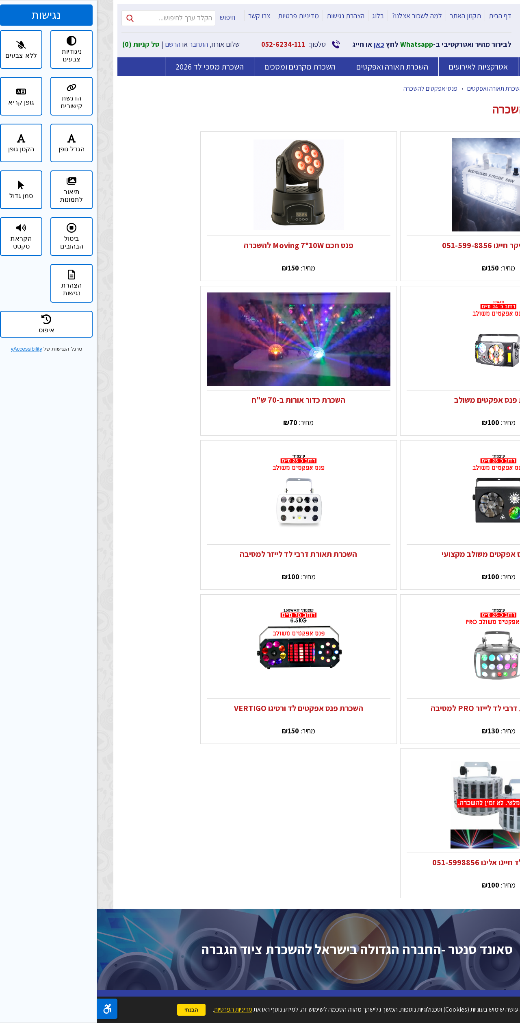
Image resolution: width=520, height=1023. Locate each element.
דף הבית (403, 15)
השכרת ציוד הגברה (460, 66)
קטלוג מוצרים (452, 88)
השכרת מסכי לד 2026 (112, 64)
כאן (282, 44)
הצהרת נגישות (248, 15)
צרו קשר (162, 15)
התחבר (101, 44)
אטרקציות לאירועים (381, 66)
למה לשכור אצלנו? (320, 15)
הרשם (75, 44)
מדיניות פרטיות (201, 15)
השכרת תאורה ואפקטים (295, 66)
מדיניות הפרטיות (212, 930)
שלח (179, 966)
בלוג (281, 15)
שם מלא (238, 742)
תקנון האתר (368, 15)
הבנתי (94, 1010)
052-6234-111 (186, 44)
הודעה (238, 858)
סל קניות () (44, 44)
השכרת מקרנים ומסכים (203, 66)
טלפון (238, 779)
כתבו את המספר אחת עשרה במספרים (238, 899)
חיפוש (130, 17)
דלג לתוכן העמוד (514, 5)
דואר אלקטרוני (238, 817)
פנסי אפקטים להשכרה (333, 88)
